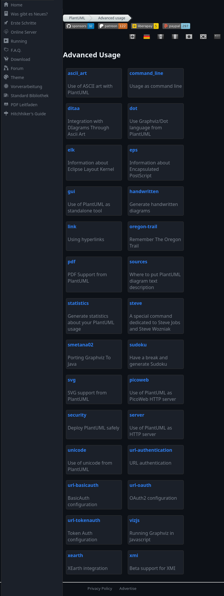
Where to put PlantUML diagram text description (155, 274)
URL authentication (151, 456)
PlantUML (77, 18)
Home (11, 5)
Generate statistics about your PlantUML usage (91, 316)
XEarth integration (88, 561)
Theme (12, 77)
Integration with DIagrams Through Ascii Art (88, 121)
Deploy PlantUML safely (93, 421)
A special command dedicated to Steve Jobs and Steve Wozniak (155, 316)
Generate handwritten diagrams (154, 201)
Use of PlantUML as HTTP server (151, 424)
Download (15, 59)
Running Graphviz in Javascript (152, 530)
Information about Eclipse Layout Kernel (91, 159)
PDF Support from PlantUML (87, 271)
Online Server (19, 32)
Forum (12, 68)
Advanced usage (111, 18)
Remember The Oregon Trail (155, 236)
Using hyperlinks (86, 233)
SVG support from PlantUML (87, 389)
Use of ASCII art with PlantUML (90, 83)
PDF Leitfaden (19, 104)
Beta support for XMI (152, 561)
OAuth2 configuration (153, 491)
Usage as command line (156, 79)
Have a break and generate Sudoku (149, 354)
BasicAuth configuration (83, 495)
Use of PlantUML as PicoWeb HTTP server (153, 389)
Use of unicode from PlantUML (90, 460)
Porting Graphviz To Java (89, 354)
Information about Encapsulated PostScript (150, 163)
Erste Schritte (18, 23)
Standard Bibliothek (25, 95)
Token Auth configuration (84, 530)
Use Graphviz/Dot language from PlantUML (149, 121)
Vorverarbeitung (21, 86)
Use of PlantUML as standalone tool (89, 201)
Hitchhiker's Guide (23, 113)
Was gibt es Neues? (24, 14)
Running (14, 41)
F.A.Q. (11, 50)
